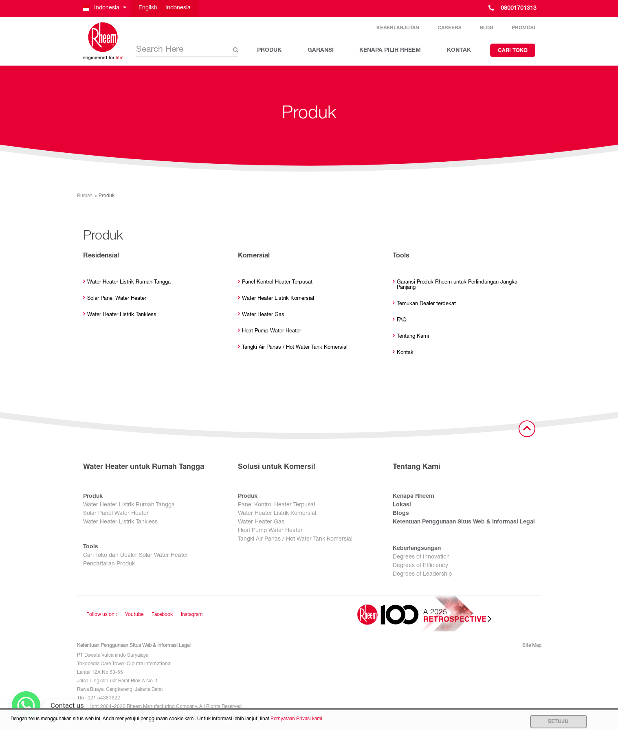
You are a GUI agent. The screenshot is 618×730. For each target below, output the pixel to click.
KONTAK (459, 50)
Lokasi (402, 505)
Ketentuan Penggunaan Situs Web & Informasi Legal (464, 522)
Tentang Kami (413, 336)
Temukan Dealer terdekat (426, 304)
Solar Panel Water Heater (116, 298)
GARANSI (321, 50)
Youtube (134, 614)
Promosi (523, 28)
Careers (450, 28)
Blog (486, 28)
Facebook (162, 614)
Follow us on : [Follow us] (101, 614)
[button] (104, 8)
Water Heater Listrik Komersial (278, 298)
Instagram (191, 614)
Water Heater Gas (263, 315)
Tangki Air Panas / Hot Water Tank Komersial (294, 347)
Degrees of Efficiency (420, 566)
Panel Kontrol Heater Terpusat (277, 282)
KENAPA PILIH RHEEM (390, 50)
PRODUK (269, 50)
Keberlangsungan (417, 549)
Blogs (401, 514)
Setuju (558, 722)
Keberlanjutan (397, 28)
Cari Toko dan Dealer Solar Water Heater (135, 555)
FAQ (402, 320)
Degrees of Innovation (421, 557)
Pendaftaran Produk (109, 564)
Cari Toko (513, 51)
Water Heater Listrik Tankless (121, 315)
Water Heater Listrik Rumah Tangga (129, 282)
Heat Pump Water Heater (271, 331)
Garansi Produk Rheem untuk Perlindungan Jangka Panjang (457, 285)
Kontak (405, 353)
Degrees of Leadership (422, 574)
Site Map (531, 645)
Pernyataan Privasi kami (296, 719)
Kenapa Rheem (413, 496)
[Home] (103, 41)
